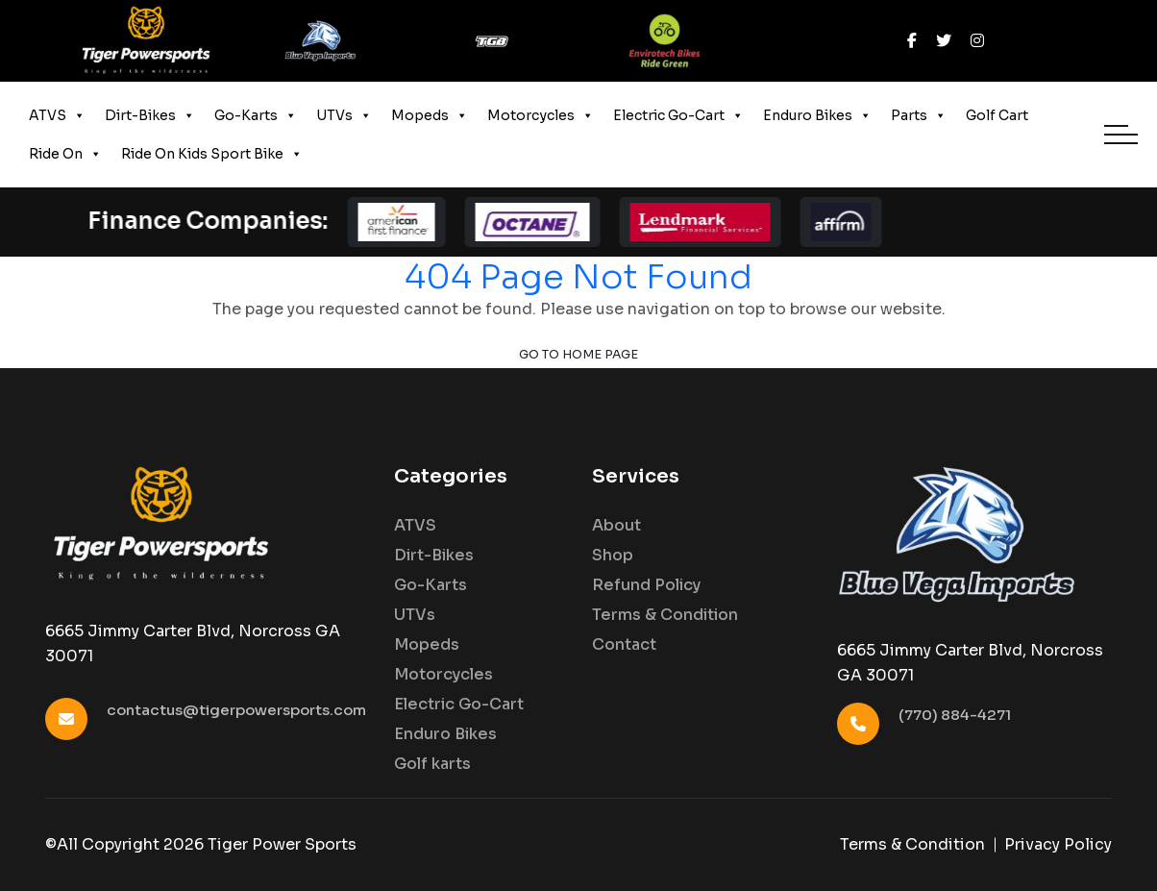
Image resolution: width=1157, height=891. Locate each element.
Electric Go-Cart (678, 115)
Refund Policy (646, 585)
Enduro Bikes (817, 115)
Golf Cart (997, 115)
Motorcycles (540, 115)
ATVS (57, 115)
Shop (612, 555)
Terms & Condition (665, 615)
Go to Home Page (578, 354)
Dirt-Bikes (150, 115)
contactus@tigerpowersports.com (236, 710)
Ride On (65, 154)
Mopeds (429, 115)
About (616, 525)
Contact (624, 645)
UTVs (344, 115)
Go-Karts (255, 115)
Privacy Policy (1058, 844)
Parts (919, 115)
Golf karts (432, 764)
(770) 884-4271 (955, 714)
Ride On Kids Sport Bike (212, 154)
